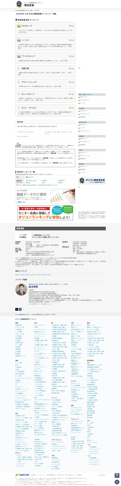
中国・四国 (29, 459)
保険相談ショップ (20, 356)
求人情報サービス (76, 358)
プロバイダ (90, 336)
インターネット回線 (93, 347)
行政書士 (55, 417)
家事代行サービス (39, 331)
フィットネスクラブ (57, 442)
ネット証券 (18, 362)
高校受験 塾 (55, 340)
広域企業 (90, 345)
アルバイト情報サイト (77, 331)
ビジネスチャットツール (78, 387)
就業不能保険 (91, 402)
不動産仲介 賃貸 (20, 431)
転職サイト (74, 334)
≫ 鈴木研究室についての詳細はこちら (40, 304)
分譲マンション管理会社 (22, 424)
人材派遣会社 (75, 373)
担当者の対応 (61, 180)
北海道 (55, 342)
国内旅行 (38, 444)
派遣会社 (73, 351)
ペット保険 (18, 345)
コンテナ (38, 360)
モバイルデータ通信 (93, 329)
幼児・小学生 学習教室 (58, 391)
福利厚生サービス (39, 430)
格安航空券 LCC (39, 450)
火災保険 (17, 340)
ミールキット (38, 342)
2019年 (49, 275)
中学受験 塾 (55, 362)
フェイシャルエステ (77, 410)
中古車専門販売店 (41, 382)
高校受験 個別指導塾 (58, 351)
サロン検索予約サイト (77, 414)
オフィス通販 (38, 426)
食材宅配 (36, 338)
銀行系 (18, 389)
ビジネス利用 (39, 463)
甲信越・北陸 (62, 345)
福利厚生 (60, 182)
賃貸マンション (19, 435)
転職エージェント (76, 340)
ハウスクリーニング (40, 334)
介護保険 (89, 408)
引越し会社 (37, 364)
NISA (16, 365)
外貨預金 (17, 380)
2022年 (33, 275)
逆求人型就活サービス (77, 329)
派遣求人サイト (75, 356)
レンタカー (37, 369)
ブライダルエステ (76, 407)
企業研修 (73, 392)
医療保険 (17, 349)
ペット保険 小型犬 (92, 380)
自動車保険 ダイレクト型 (94, 365)
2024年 (22, 275)
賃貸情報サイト (19, 433)
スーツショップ (56, 464)
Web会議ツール (75, 390)
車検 (35, 397)
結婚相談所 (74, 425)
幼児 (54, 402)
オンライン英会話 (57, 406)
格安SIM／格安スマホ (93, 331)
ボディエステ (75, 412)
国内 (37, 459)
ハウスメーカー (21, 464)
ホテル (36, 461)
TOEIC (55, 415)
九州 (30, 426)
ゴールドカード (21, 398)
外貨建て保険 (91, 406)
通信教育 (54, 384)
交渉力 (43, 182)
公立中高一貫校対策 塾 (58, 371)
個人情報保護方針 (51, 475)
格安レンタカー (38, 371)
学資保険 (17, 353)
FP (54, 411)
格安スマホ (98, 334)
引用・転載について (70, 475)
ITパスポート (62, 419)
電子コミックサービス (40, 410)
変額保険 (89, 415)
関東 (82, 441)
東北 (19, 457)
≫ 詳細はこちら (20, 266)
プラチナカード (94, 453)
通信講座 (54, 408)
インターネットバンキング (23, 378)
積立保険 (89, 417)
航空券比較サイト (39, 446)
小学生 (65, 386)
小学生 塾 (54, 375)
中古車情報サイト (39, 377)
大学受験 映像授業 (57, 338)
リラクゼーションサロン (59, 446)
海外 (40, 459)
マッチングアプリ (76, 432)
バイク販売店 (38, 388)
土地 (30, 418)
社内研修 (44, 180)
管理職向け (75, 396)
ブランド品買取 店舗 (40, 421)
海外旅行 (44, 444)
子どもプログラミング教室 (59, 435)
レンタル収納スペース (42, 358)
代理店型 (19, 329)
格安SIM (90, 334)
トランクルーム (38, 356)
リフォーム (18, 440)
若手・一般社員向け (78, 398)
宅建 (54, 413)
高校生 (55, 386)
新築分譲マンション (21, 446)
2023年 (28, 275)
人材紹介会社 (75, 370)
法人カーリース (75, 383)
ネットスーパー (38, 347)
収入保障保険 (92, 395)
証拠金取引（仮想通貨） (24, 406)
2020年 (44, 275)
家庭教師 (54, 388)
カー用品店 (55, 466)
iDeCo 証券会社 (19, 373)
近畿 (27, 426)
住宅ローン (18, 382)
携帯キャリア (91, 325)
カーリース (37, 373)
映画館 (73, 439)
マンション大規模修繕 (21, 429)
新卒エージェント (76, 367)
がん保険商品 (91, 398)
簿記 (58, 413)
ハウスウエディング (77, 421)
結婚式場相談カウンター (78, 428)
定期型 (95, 387)
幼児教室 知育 (56, 393)
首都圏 (18, 426)
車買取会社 (37, 375)
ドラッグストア (56, 460)
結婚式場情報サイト (77, 430)
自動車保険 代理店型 (93, 367)
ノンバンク (25, 389)
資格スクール (55, 422)
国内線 (37, 452)
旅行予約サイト (38, 441)
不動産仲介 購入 (20, 420)
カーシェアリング (39, 367)
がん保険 (17, 351)
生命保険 (17, 347)
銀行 (18, 369)
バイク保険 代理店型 (93, 371)
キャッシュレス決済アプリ (23, 400)
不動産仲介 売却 (20, 415)
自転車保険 (18, 338)
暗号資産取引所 (19, 402)
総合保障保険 (91, 411)
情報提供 (28, 182)
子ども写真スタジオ (40, 406)
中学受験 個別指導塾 (58, 367)
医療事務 (58, 411)
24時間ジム (55, 444)
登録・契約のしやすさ (31, 180)
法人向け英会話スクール (59, 433)
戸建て (26, 418)
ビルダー (19, 455)
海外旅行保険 (19, 342)
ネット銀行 (18, 376)
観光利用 (38, 465)
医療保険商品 (91, 384)
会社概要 (33, 475)
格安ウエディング (76, 423)
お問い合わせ (60, 475)
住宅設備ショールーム (21, 437)
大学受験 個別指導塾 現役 (59, 329)
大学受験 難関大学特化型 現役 (60, 334)
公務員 (55, 419)
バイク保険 (18, 331)
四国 (89, 342)
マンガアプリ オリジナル (41, 419)
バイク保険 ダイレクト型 (94, 369)
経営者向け (75, 394)
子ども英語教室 (56, 400)
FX (16, 384)
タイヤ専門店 (55, 468)
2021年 (38, 275)
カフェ (36, 401)
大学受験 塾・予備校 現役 (59, 325)
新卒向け (74, 400)
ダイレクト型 (20, 327)
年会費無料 (20, 393)
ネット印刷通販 (75, 385)
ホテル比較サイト (39, 448)
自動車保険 (18, 325)
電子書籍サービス (39, 408)
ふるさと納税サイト (40, 353)
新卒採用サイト (75, 364)
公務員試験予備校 (57, 430)
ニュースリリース (41, 475)
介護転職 (73, 345)
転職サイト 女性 (75, 336)
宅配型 (37, 362)
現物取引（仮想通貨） (23, 404)
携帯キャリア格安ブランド (95, 327)
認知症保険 (90, 404)
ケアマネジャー (63, 417)
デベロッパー (20, 466)
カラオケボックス (76, 450)
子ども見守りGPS (39, 434)
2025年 (17, 275)
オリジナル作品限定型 (42, 415)
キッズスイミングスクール (59, 448)
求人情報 (79, 475)
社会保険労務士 (62, 415)
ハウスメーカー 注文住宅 (22, 450)
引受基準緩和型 (92, 389)
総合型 (37, 412)
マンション (20, 418)
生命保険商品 (91, 391)
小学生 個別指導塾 (57, 380)
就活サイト (74, 327)
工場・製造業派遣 (76, 353)
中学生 (60, 386)
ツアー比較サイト (39, 455)
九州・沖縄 (56, 349)
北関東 (24, 457)
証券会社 (19, 367)
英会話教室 (55, 404)
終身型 (90, 387)
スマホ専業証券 (19, 371)
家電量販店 (55, 457)
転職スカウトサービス (77, 338)
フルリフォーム (21, 442)
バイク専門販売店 (41, 391)
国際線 (43, 452)
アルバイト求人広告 (77, 376)
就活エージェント (76, 325)
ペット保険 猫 (91, 382)
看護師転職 (74, 342)
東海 (23, 426)
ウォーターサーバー (40, 325)
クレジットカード (20, 391)
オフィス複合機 (38, 428)
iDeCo (89, 431)
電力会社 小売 (38, 432)
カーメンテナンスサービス (42, 399)
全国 (81, 448)
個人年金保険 (91, 413)
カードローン (19, 387)
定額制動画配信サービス (41, 404)
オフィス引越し (38, 423)
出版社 (37, 417)
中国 (102, 340)
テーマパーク (75, 452)
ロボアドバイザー (20, 408)
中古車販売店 (38, 380)
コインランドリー (39, 336)
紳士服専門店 (55, 462)
